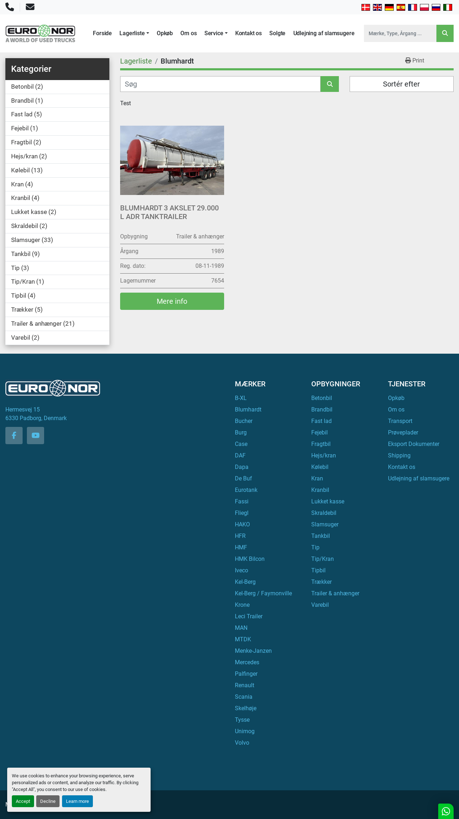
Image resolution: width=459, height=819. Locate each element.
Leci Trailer (248, 616)
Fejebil (319, 432)
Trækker (321, 581)
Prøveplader (403, 432)
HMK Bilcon (250, 558)
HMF (241, 547)
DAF (240, 455)
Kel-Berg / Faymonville (263, 593)
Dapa (242, 467)
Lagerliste (132, 33)
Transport (400, 421)
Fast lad (321, 421)
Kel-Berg (245, 581)
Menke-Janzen (253, 650)
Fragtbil (321, 444)
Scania (243, 696)
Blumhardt (248, 409)
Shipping (399, 455)
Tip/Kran (322, 558)
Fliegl (242, 512)
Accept (23, 801)
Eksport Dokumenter (413, 444)
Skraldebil (323, 512)
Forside (102, 33)
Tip (315, 547)
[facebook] (14, 435)
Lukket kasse (327, 501)
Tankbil (320, 535)
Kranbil (320, 490)
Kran (317, 478)
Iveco (241, 570)
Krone (242, 604)
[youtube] (35, 435)
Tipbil (318, 570)
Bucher (243, 421)
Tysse (242, 719)
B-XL (241, 398)
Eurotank (246, 490)
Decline (48, 801)
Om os (188, 33)
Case (241, 444)
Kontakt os (248, 33)
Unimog (245, 731)
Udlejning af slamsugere (324, 33)
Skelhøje (245, 708)
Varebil (320, 604)
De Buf (243, 478)
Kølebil (319, 467)
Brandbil (321, 409)
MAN (241, 627)
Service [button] (213, 33)
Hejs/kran (323, 455)
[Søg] (220, 84)
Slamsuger (325, 524)
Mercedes (247, 662)
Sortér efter (401, 84)
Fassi (242, 501)
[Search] (400, 33)
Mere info (172, 301)
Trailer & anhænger (335, 593)
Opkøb (165, 33)
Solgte (277, 33)
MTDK (243, 639)
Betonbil (321, 398)
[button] (134, 33)
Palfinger (246, 673)
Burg (241, 432)
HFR (240, 535)
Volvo (242, 742)
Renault (244, 685)
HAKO (242, 524)
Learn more (77, 801)
